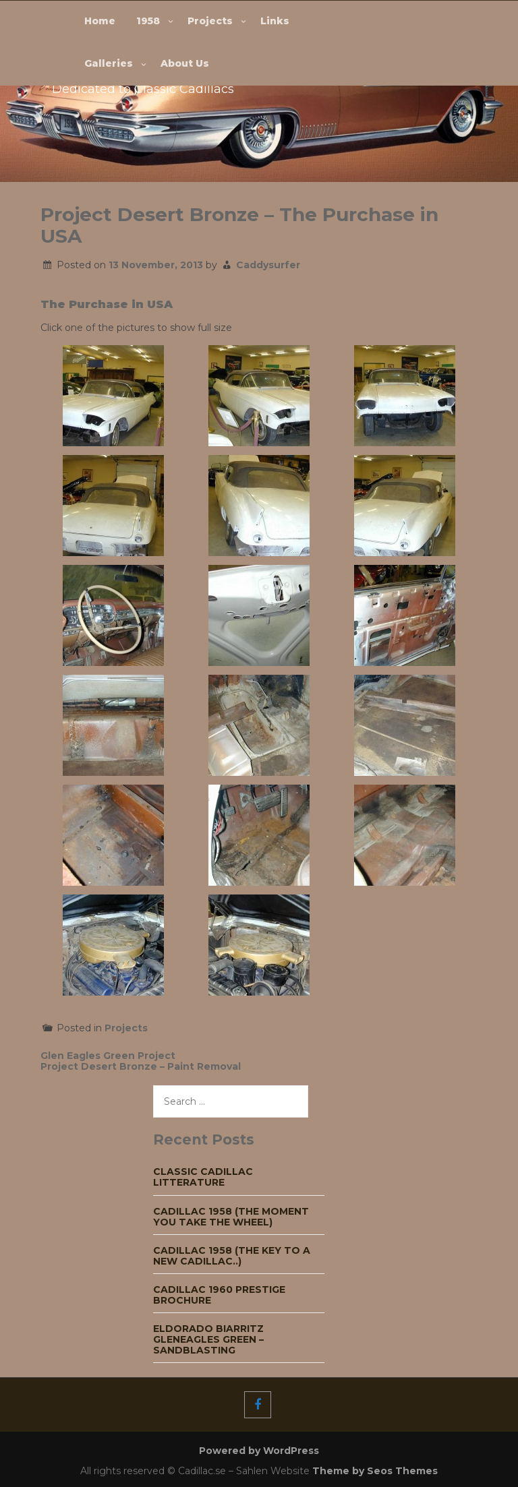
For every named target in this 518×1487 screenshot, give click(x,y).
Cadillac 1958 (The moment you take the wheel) (231, 1216)
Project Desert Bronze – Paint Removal (140, 1066)
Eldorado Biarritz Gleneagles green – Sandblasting (208, 1339)
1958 (148, 21)
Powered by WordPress (259, 1451)
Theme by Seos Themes (375, 1471)
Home (99, 21)
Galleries (108, 63)
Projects (210, 21)
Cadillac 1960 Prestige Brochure (219, 1294)
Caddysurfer (268, 265)
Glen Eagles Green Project (107, 1056)
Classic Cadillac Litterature (203, 1176)
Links (274, 21)
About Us (185, 63)
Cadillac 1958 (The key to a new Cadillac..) (231, 1255)
